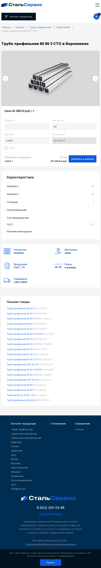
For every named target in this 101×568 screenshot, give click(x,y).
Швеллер (16, 442)
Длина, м (27, 124)
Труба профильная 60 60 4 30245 (24, 370)
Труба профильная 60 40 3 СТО (23, 359)
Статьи (79, 429)
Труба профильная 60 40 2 (21, 329)
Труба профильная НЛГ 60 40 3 (23, 364)
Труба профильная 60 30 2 (21, 339)
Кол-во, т (27, 138)
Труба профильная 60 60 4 (21, 390)
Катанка (15, 463)
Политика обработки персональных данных (51, 544)
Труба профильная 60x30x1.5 (22, 400)
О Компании (58, 423)
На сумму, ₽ (74, 138)
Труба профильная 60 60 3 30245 (24, 334)
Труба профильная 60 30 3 (21, 349)
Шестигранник (19, 467)
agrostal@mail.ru (50, 513)
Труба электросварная (24, 433)
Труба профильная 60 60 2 (21, 324)
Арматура (16, 450)
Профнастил (18, 488)
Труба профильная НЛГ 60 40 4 (23, 380)
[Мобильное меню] (97, 5)
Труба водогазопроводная (26, 437)
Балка (14, 459)
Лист (13, 484)
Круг (13, 454)
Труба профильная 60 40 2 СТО (23, 375)
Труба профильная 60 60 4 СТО (23, 318)
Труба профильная (22, 429)
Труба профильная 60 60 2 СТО (23, 344)
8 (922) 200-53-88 (50, 507)
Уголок (15, 446)
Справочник (82, 423)
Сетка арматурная (21, 480)
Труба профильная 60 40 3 (21, 308)
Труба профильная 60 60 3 (21, 385)
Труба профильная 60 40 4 (21, 313)
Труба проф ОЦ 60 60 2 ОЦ (21, 395)
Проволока (17, 476)
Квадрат (16, 471)
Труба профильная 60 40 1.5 (21, 354)
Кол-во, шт (74, 124)
